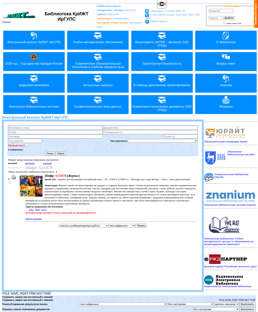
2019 (43, 209)
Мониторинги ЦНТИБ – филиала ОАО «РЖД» (162, 39)
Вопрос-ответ (226, 58)
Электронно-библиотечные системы (34, 101)
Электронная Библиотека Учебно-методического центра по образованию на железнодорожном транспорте (228, 241)
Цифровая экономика (34, 80)
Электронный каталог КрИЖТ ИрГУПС (34, 37)
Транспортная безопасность (162, 58)
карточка (30, 163)
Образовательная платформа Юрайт (226, 141)
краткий (47, 163)
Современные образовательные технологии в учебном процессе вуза (98, 60)
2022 (31, 209)
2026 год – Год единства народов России (34, 58)
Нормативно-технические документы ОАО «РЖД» (162, 103)
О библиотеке (226, 37)
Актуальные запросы (98, 80)
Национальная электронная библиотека (227, 286)
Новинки (226, 80)
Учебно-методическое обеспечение (98, 37)
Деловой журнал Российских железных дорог (230, 266)
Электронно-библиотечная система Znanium (230, 204)
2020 (37, 209)
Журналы (226, 101)
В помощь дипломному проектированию (162, 80)
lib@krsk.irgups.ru (158, 21)
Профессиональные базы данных (98, 101)
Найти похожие (33, 218)
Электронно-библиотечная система (240, 153)
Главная (19, 21)
